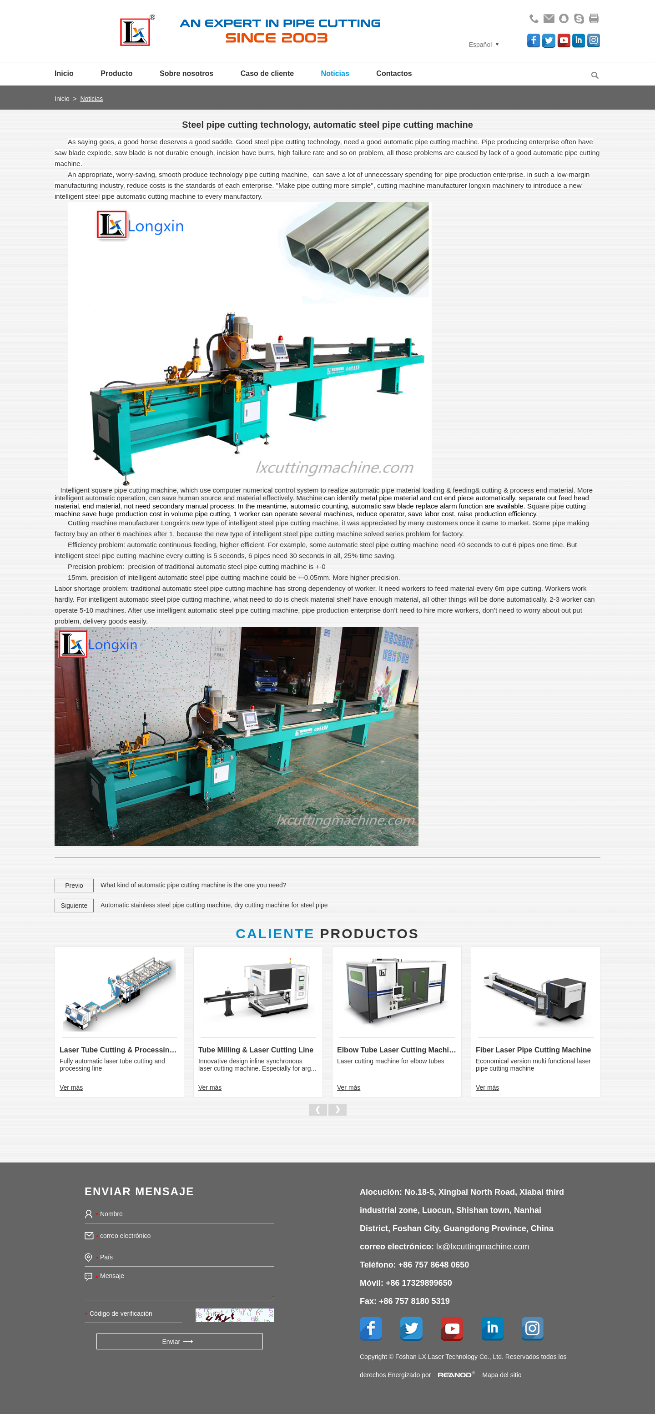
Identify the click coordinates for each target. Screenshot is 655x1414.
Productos (327, 933)
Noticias (335, 73)
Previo (74, 885)
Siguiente (74, 905)
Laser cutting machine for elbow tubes (390, 1061)
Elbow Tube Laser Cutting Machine (397, 1050)
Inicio (64, 73)
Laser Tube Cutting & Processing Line (119, 1050)
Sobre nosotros (186, 73)
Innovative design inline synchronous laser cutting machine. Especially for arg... (257, 1064)
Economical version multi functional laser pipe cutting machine (533, 1064)
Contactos (394, 73)
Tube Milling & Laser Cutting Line (255, 1050)
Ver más (71, 1087)
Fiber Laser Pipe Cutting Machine (533, 1050)
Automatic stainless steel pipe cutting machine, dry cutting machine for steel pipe (214, 905)
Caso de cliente (267, 73)
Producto (116, 73)
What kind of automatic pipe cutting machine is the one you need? (194, 885)
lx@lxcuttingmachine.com (482, 1246)
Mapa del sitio (501, 1375)
